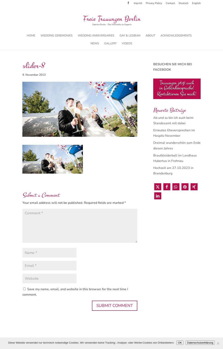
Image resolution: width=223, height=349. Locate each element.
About (150, 35)
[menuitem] (183, 4)
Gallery (110, 43)
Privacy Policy (154, 3)
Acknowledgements (176, 35)
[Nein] (218, 343)
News (95, 43)
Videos (127, 43)
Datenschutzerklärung (200, 342)
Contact (170, 3)
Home (31, 35)
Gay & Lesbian (130, 35)
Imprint (138, 3)
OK (180, 342)
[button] (157, 186)
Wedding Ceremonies (57, 35)
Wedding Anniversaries (96, 35)
